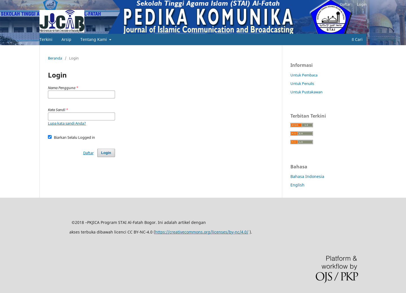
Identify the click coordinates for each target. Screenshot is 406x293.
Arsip (66, 39)
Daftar (345, 4)
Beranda (55, 58)
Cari (357, 39)
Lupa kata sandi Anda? (67, 123)
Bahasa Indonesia (307, 176)
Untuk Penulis (302, 83)
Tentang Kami (94, 39)
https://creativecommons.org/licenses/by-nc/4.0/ (201, 232)
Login (362, 4)
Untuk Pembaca (303, 75)
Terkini (45, 39)
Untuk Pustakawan (306, 91)
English (297, 185)
